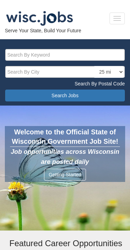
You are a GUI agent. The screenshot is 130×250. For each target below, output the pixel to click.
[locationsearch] (109, 72)
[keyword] (65, 55)
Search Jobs (65, 95)
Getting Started (65, 174)
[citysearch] (65, 72)
